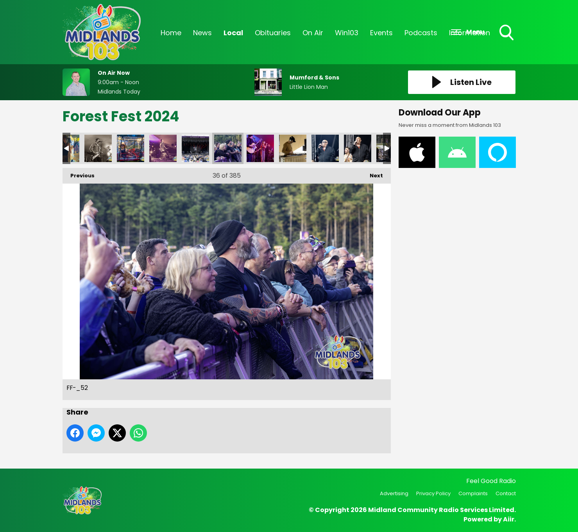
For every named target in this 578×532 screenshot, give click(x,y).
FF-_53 (260, 148)
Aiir (508, 519)
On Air (312, 33)
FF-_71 (292, 148)
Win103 (346, 33)
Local (233, 33)
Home (171, 33)
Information (469, 33)
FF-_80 (357, 148)
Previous (79, 173)
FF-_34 (98, 148)
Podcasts (420, 33)
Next (372, 173)
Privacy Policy (433, 493)
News (202, 33)
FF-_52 (228, 148)
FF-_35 (163, 148)
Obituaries (273, 33)
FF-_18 (130, 148)
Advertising (394, 493)
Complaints (473, 493)
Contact (506, 493)
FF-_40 (195, 148)
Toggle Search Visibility (507, 33)
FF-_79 (325, 148)
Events (381, 33)
